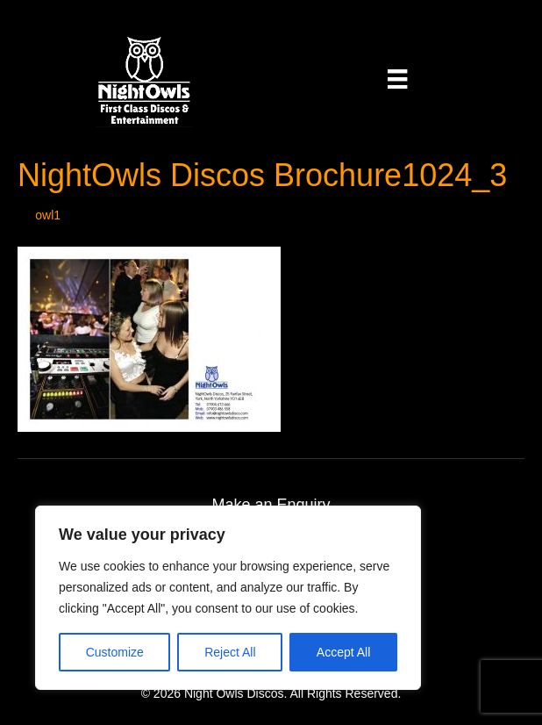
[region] (228, 598)
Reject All (229, 652)
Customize (115, 652)
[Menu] (397, 79)
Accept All (343, 652)
